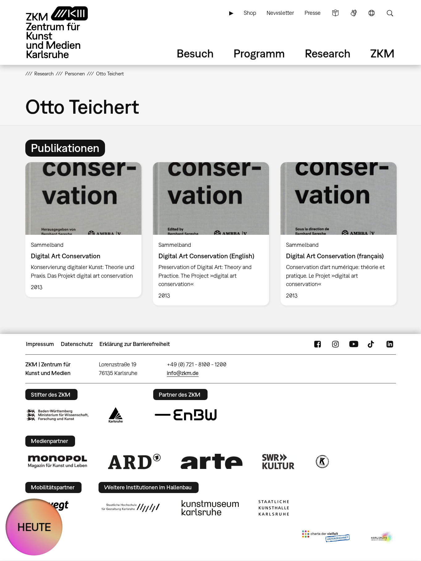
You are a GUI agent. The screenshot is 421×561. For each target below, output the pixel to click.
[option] (83, 229)
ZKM (382, 53)
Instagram (335, 344)
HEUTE (34, 527)
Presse (313, 13)
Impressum (40, 344)
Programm (259, 53)
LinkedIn (390, 344)
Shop (250, 13)
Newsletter (280, 13)
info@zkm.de (183, 373)
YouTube (353, 344)
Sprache (371, 13)
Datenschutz (77, 344)
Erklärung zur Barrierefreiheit (134, 344)
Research (328, 53)
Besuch (195, 53)
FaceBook (317, 344)
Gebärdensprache (353, 13)
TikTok (371, 344)
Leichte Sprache (335, 13)
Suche (390, 13)
